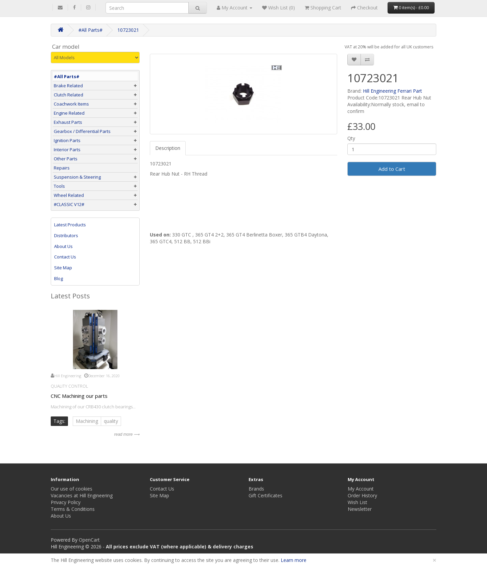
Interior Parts (67, 149)
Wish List (357, 502)
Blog (58, 278)
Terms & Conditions (73, 509)
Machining (87, 421)
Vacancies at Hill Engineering (82, 495)
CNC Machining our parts (79, 395)
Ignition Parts (67, 140)
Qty (351, 138)
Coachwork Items (71, 104)
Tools (59, 186)
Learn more (293, 560)
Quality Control (69, 386)
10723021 (128, 30)
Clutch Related (68, 95)
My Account (361, 488)
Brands (256, 488)
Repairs (62, 168)
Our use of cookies (71, 488)
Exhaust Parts (68, 122)
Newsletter (360, 509)
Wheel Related (69, 195)
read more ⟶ (126, 434)
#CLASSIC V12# (69, 204)
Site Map (63, 268)
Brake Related (68, 86)
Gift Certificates (265, 495)
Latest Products (70, 225)
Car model (65, 46)
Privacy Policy (65, 502)
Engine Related (69, 113)
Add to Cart (391, 168)
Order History (362, 495)
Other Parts (65, 159)
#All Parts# (90, 30)
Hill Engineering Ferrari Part (392, 91)
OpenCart (89, 540)
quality (111, 421)
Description (167, 148)
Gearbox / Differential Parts (82, 131)
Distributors (66, 235)
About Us (63, 246)
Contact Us (65, 257)
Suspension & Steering (77, 177)
